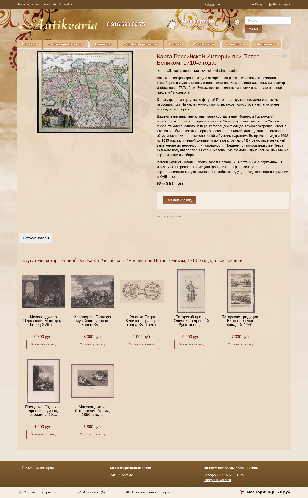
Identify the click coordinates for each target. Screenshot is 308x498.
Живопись (236, 44)
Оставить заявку (43, 344)
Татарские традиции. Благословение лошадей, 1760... (240, 321)
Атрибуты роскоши (140, 44)
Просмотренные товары (150, 492)
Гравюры (103, 44)
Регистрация (281, 4)
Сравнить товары (37, 492)
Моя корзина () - (269, 492)
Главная (29, 44)
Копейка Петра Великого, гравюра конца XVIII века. (142, 321)
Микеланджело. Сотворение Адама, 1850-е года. (92, 411)
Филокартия (204, 44)
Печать (175, 44)
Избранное (91, 492)
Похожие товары (36, 238)
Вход (258, 4)
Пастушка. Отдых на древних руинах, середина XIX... (43, 411)
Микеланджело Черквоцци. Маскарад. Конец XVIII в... (43, 321)
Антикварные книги (65, 44)
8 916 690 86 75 (126, 24)
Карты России (172, 216)
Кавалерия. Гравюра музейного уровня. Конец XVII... (92, 321)
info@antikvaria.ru (217, 480)
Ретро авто (266, 44)
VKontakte (62, 4)
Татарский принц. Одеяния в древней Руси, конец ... (191, 321)
